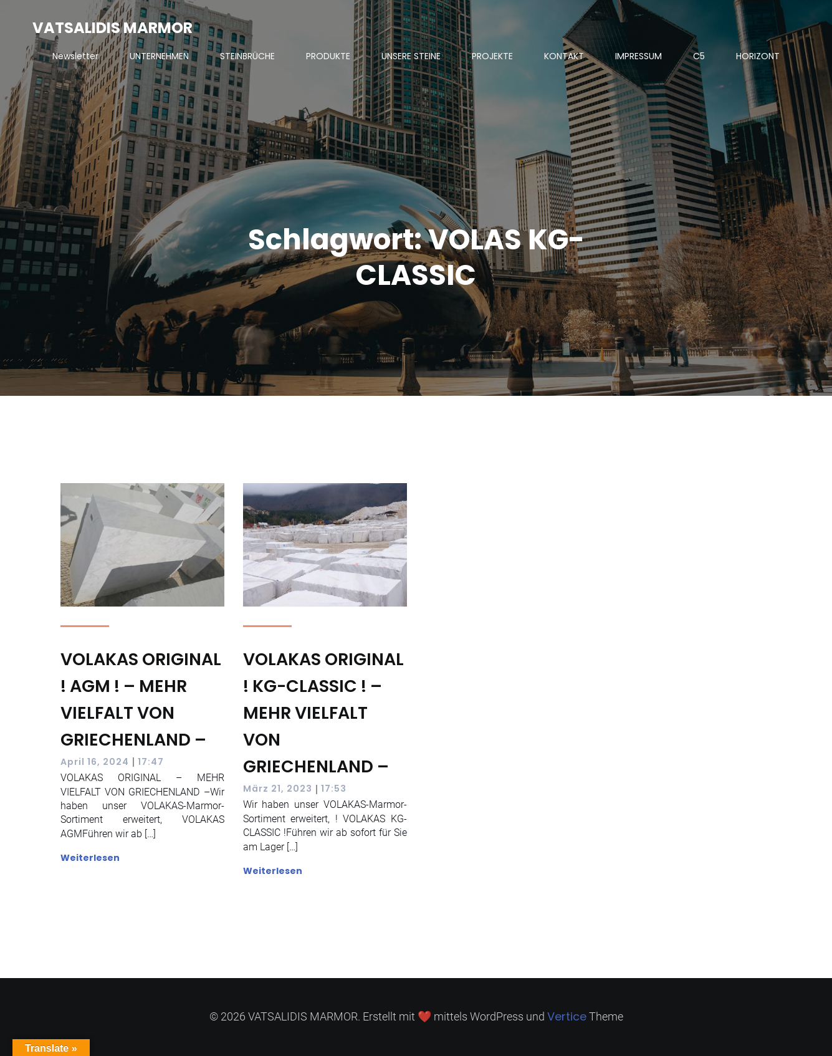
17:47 (151, 762)
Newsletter (75, 56)
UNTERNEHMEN (159, 56)
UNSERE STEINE (411, 56)
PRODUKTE (328, 56)
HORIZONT (758, 56)
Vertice (566, 1016)
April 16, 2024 (94, 762)
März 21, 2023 (277, 788)
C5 (699, 56)
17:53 (334, 788)
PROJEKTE (492, 56)
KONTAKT (564, 56)
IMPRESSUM (638, 56)
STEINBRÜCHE (247, 56)
